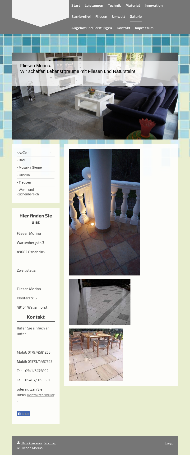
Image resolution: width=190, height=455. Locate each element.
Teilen (23, 413)
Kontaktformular (40, 395)
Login (169, 443)
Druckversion (29, 443)
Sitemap (50, 443)
